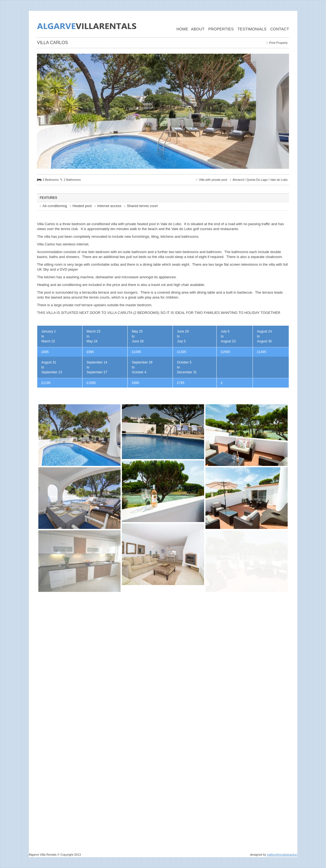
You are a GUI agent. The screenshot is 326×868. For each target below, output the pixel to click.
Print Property (278, 42)
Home (182, 29)
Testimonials (252, 29)
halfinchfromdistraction (282, 854)
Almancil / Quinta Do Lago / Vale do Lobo (260, 179)
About (198, 29)
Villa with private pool (213, 179)
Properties (221, 29)
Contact (279, 29)
